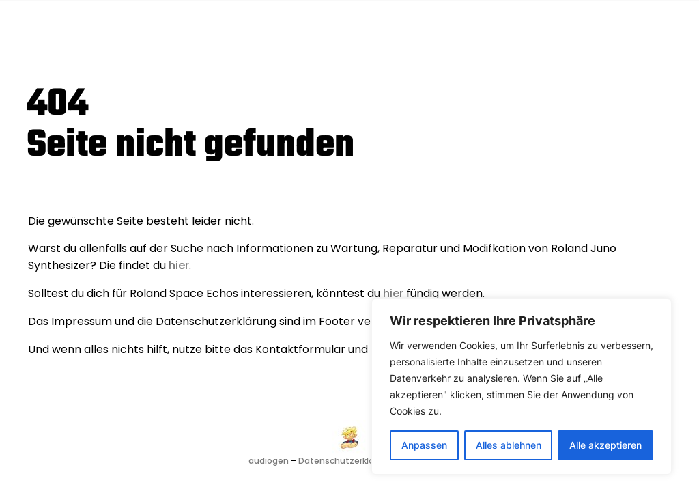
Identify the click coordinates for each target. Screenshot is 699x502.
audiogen (268, 460)
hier (179, 265)
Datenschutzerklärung (345, 460)
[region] (521, 386)
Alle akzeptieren (605, 445)
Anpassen (424, 445)
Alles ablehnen (508, 445)
